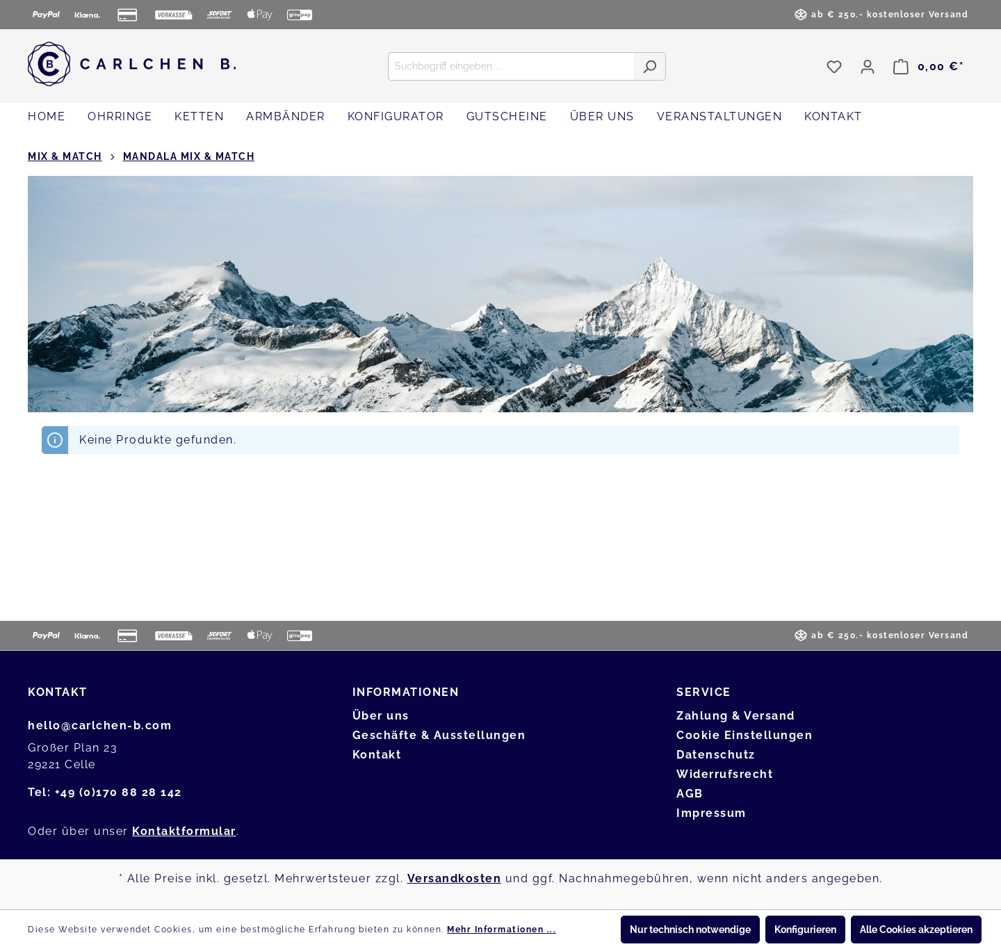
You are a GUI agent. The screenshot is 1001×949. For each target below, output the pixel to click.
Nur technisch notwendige (690, 929)
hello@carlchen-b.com (100, 725)
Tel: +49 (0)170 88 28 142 (105, 792)
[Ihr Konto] (867, 67)
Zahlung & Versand (735, 715)
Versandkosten (454, 878)
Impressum (711, 813)
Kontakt (377, 754)
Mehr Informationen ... (501, 929)
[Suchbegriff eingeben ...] (511, 66)
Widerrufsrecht (724, 774)
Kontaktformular (184, 831)
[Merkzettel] (834, 67)
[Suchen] (649, 66)
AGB (689, 793)
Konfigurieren (805, 929)
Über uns (380, 715)
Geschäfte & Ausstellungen (439, 735)
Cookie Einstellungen (744, 735)
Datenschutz (716, 754)
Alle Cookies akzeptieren (916, 929)
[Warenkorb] (928, 67)
